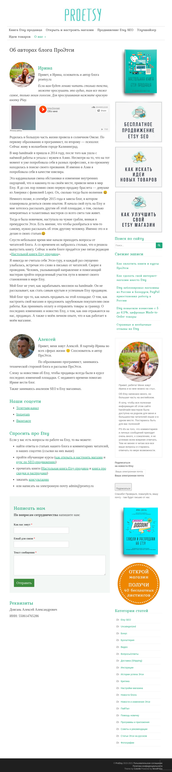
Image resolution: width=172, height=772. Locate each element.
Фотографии (127, 742)
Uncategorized (128, 626)
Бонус (124, 633)
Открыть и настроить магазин (70, 29)
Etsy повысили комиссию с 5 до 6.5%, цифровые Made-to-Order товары (138, 312)
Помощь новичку (130, 715)
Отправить (24, 583)
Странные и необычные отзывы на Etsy (134, 326)
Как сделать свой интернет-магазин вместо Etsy (137, 277)
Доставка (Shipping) (131, 660)
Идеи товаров (20, 36)
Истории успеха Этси (132, 674)
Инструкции (127, 667)
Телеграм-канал (27, 408)
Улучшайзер (146, 29)
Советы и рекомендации (134, 729)
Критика (125, 681)
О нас (40, 36)
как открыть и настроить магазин (79, 457)
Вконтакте (23, 421)
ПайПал (125, 708)
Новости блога (129, 695)
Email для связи (24, 538)
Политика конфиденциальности (147, 766)
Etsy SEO (126, 619)
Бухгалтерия (127, 640)
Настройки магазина (132, 688)
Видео (124, 647)
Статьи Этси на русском (134, 736)
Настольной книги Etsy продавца (34, 254)
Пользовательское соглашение (147, 763)
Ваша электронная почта (129, 475)
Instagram (23, 414)
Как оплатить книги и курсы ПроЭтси (138, 265)
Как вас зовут (23, 524)
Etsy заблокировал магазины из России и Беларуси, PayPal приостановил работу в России (138, 294)
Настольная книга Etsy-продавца (65, 468)
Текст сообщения (25, 552)
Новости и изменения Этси (135, 701)
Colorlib (137, 769)
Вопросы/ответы (130, 654)
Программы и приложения (135, 722)
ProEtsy (119, 763)
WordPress (157, 769)
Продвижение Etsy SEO (115, 29)
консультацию (39, 479)
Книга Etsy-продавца (25, 29)
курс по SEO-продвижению (35, 462)
